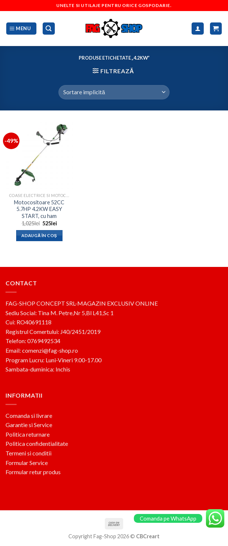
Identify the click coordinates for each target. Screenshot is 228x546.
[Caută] (49, 28)
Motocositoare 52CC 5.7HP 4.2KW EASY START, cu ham (39, 209)
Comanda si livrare (29, 415)
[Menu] (21, 28)
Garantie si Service (29, 424)
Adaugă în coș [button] (39, 235)
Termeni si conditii (28, 453)
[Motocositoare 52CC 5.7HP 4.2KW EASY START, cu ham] (39, 155)
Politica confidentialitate (37, 443)
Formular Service (27, 462)
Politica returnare (28, 434)
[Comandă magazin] (113, 92)
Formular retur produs (33, 471)
